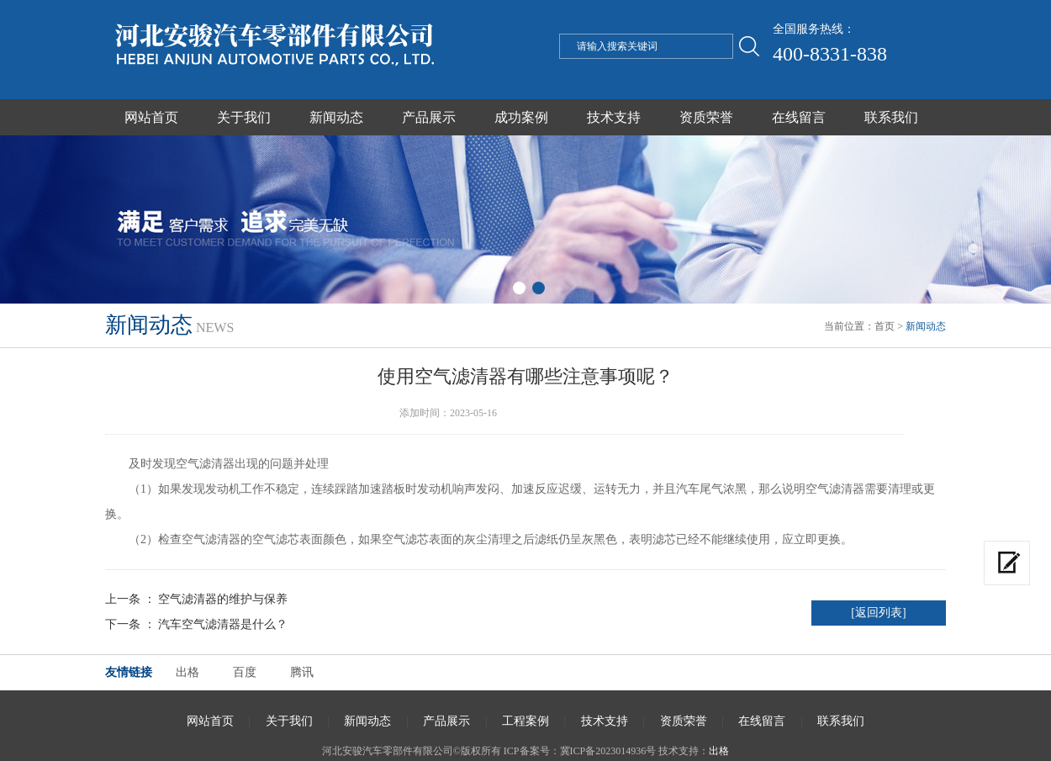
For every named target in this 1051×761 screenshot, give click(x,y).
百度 (244, 672)
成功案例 (521, 117)
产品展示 (429, 117)
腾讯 (302, 672)
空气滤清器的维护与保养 (223, 599)
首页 (884, 326)
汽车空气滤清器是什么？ (223, 624)
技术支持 (614, 117)
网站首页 (151, 117)
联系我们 (891, 117)
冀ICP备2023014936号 (608, 751)
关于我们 (244, 117)
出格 (187, 672)
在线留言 (799, 117)
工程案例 (525, 721)
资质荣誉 (706, 117)
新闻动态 (336, 117)
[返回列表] (878, 612)
